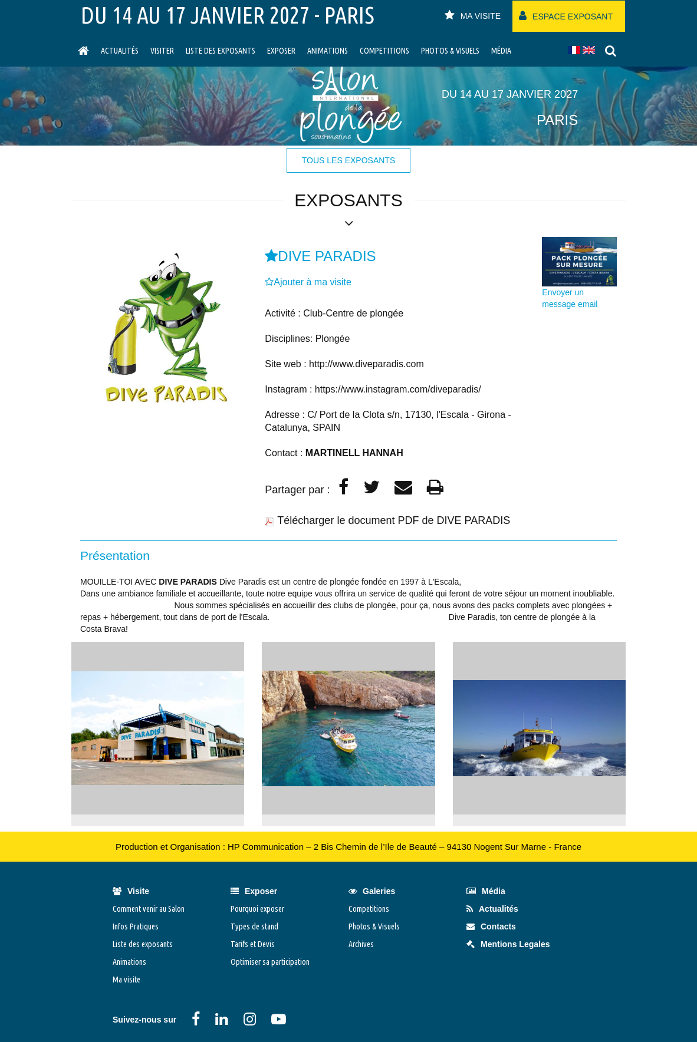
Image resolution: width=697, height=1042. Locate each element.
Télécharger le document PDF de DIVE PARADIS (393, 520)
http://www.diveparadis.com (366, 364)
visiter (162, 50)
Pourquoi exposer (257, 909)
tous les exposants (348, 160)
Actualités (120, 50)
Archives (361, 944)
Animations (327, 50)
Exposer (281, 50)
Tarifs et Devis (253, 944)
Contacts (491, 926)
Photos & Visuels (450, 50)
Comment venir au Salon (149, 909)
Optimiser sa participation (270, 962)
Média (501, 50)
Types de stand (254, 926)
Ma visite (126, 979)
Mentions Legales (508, 944)
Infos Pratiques (136, 926)
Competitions (384, 50)
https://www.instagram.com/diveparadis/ (398, 389)
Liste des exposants (220, 50)
